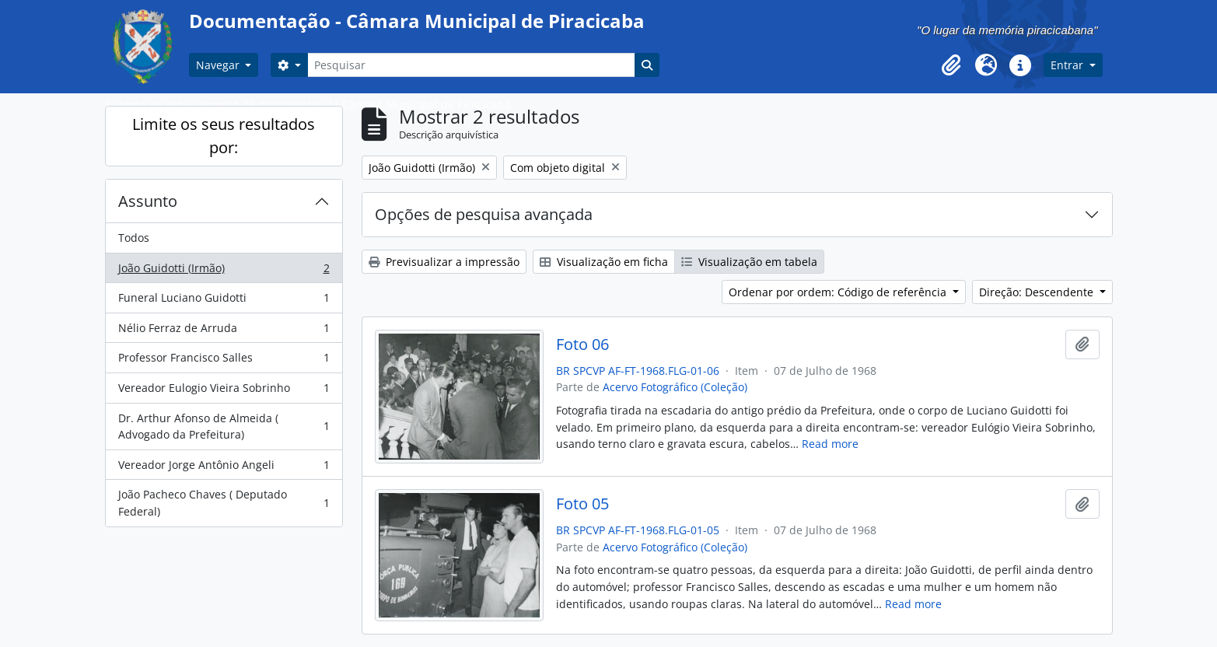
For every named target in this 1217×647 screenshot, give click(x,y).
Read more (830, 443)
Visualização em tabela (749, 261)
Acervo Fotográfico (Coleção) (675, 386)
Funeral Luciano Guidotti (223, 301)
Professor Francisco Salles (223, 360)
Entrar (1068, 65)
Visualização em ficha (604, 261)
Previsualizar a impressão (444, 261)
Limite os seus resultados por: (223, 136)
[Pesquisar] (471, 65)
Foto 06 (582, 344)
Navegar (219, 65)
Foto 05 (582, 504)
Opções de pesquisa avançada (484, 214)
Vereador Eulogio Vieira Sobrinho (223, 391)
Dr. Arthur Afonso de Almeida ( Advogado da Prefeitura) (223, 426)
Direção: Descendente (1037, 292)
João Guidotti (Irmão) (223, 271)
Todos (133, 237)
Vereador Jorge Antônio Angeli (223, 468)
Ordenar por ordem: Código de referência (839, 292)
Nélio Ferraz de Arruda (223, 331)
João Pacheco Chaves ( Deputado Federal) (223, 503)
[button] (952, 65)
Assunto (147, 201)
